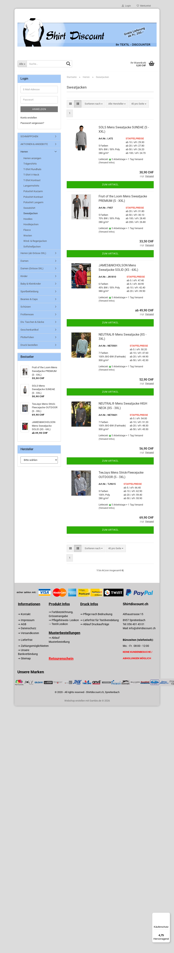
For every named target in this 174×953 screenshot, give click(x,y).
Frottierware (27, 314)
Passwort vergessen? (32, 123)
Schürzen (25, 306)
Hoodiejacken (30, 224)
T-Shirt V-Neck (31, 174)
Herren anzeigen (32, 158)
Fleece (27, 229)
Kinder (23, 276)
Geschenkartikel (29, 329)
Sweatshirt (29, 207)
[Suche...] (22, 63)
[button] (70, 104)
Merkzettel (144, 5)
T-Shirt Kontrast (31, 180)
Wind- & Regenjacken (35, 241)
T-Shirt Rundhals (32, 169)
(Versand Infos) (107, 162)
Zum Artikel (110, 184)
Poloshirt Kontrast (33, 196)
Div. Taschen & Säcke (32, 322)
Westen (27, 235)
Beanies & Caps (29, 299)
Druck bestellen (29, 345)
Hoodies (27, 218)
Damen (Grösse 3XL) (32, 268)
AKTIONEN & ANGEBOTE (34, 144)
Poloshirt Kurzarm (33, 191)
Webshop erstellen (74, 700)
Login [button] (126, 5)
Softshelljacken (32, 246)
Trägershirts (30, 163)
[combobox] (93, 104)
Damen (24, 260)
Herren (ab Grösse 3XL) (33, 253)
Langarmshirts (31, 185)
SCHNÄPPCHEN (29, 136)
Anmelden (39, 109)
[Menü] (167, 915)
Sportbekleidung (29, 291)
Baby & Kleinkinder (30, 283)
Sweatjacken (30, 213)
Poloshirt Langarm (33, 202)
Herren (24, 151)
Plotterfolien (27, 337)
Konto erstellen (28, 117)
